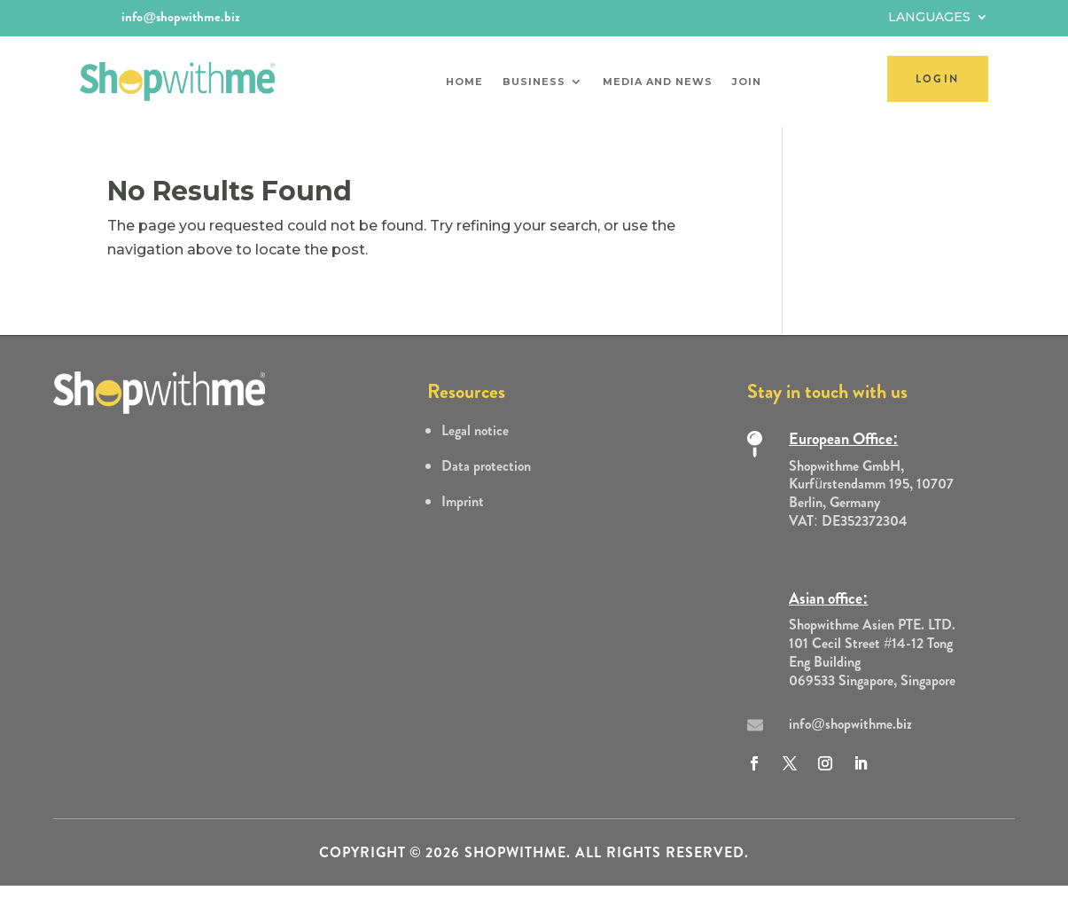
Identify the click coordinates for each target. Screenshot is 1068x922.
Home (464, 81)
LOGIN (938, 79)
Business (534, 81)
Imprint (462, 501)
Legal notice (475, 430)
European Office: (843, 438)
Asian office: (828, 598)
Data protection (486, 466)
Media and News (658, 81)
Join (746, 81)
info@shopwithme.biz (180, 17)
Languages (929, 18)
